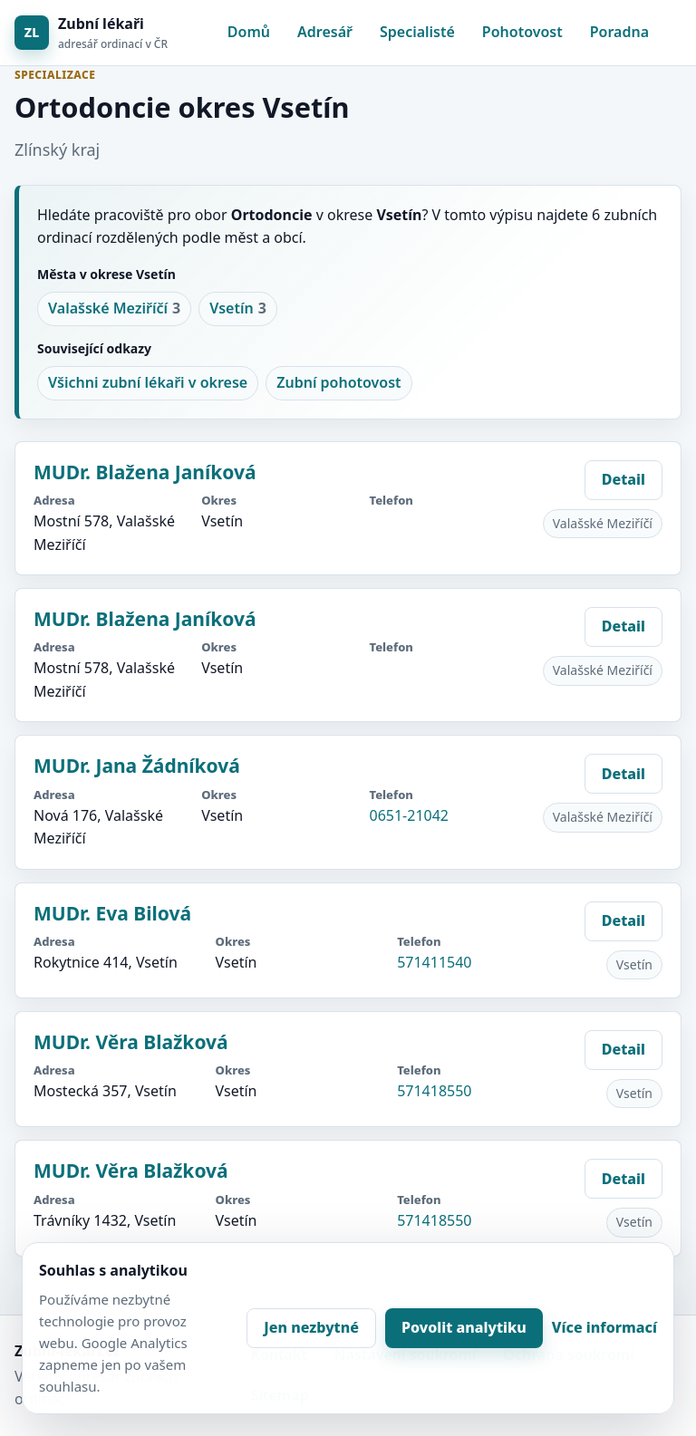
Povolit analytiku (464, 1327)
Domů (248, 32)
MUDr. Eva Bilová (112, 913)
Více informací (604, 1327)
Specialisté (417, 32)
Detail (623, 479)
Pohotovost (522, 32)
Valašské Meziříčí (114, 309)
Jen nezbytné (311, 1327)
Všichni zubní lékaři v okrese (147, 382)
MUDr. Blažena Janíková (145, 472)
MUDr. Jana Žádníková (137, 765)
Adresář (325, 32)
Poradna (619, 32)
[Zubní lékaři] (91, 33)
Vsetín (237, 309)
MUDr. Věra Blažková (131, 1042)
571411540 (434, 962)
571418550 (434, 1091)
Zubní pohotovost (338, 382)
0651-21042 (410, 815)
